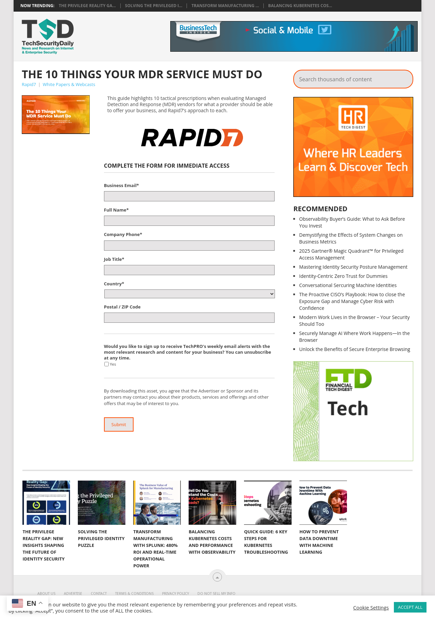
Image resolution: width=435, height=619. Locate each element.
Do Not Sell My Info (216, 593)
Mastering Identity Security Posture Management (353, 267)
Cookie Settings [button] (371, 607)
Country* (114, 284)
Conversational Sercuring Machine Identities (348, 285)
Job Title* (114, 259)
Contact (99, 593)
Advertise (73, 593)
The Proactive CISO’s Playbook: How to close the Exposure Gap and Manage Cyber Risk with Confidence (352, 301)
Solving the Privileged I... (153, 5)
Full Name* (116, 210)
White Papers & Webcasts (69, 84)
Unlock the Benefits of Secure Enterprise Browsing (354, 349)
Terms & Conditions (134, 593)
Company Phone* (123, 234)
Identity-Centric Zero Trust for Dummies (343, 276)
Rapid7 (29, 84)
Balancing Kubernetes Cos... (300, 5)
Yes (113, 364)
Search (403, 77)
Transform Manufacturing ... (225, 5)
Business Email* (121, 185)
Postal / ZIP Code (122, 307)
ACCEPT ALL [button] (410, 607)
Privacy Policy (175, 593)
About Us (46, 593)
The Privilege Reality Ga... (87, 5)
